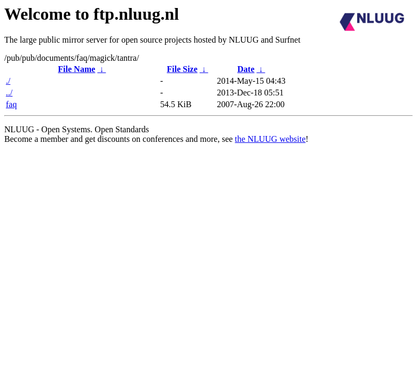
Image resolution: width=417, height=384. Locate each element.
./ (8, 80)
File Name (77, 69)
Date (246, 69)
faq (11, 104)
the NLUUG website (270, 138)
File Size (182, 69)
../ (9, 92)
